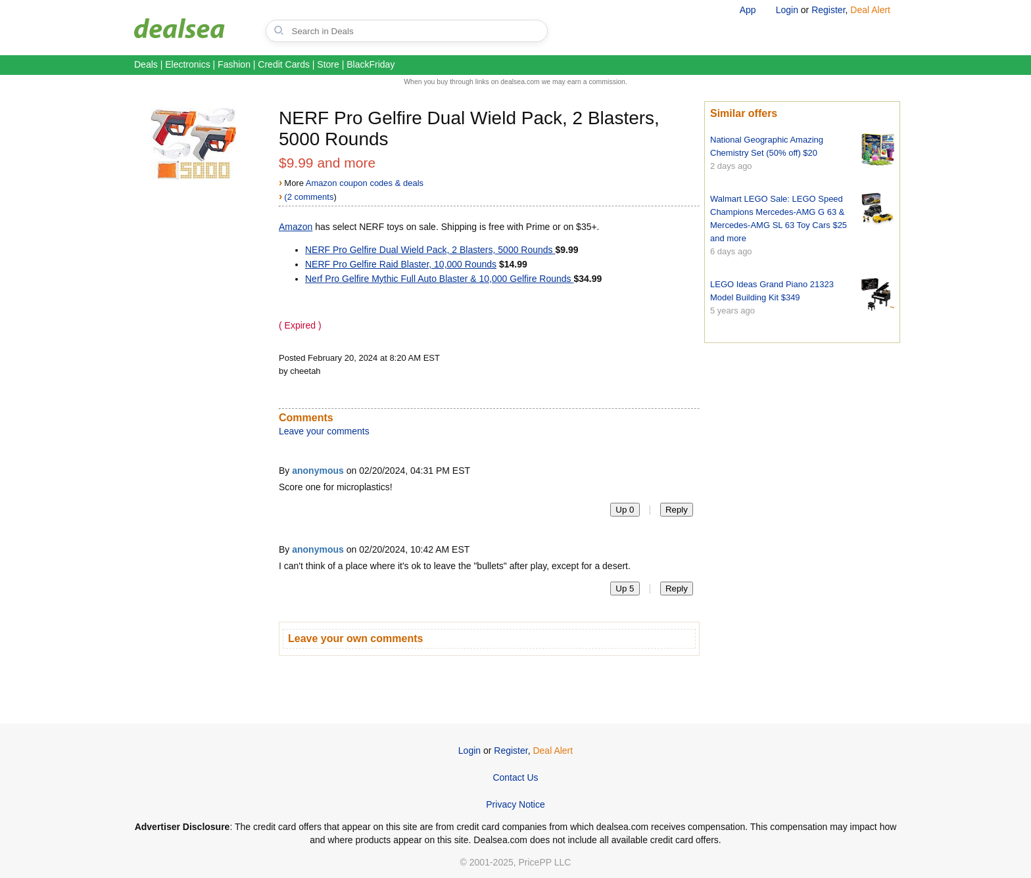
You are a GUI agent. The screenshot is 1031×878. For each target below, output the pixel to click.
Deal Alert (870, 10)
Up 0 (624, 510)
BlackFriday (371, 64)
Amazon (295, 226)
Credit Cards (284, 64)
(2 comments (308, 197)
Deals (146, 64)
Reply (676, 510)
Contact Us (515, 777)
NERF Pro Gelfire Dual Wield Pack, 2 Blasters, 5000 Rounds (430, 249)
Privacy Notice (515, 804)
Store (328, 64)
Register (828, 10)
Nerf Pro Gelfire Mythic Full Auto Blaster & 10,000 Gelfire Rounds (439, 278)
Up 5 (624, 588)
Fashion (234, 64)
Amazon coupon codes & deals (364, 183)
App (748, 10)
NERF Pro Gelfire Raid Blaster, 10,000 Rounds (400, 264)
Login (787, 10)
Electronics (187, 64)
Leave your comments (324, 431)
